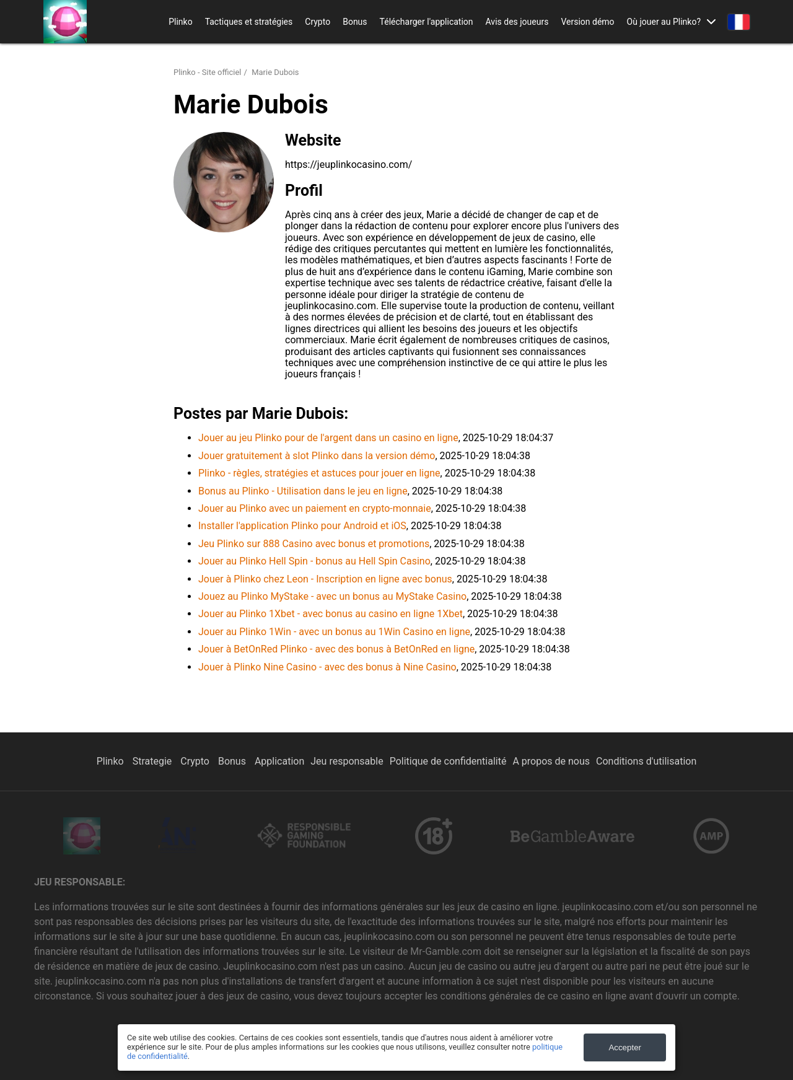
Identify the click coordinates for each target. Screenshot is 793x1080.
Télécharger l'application (426, 22)
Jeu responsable (346, 761)
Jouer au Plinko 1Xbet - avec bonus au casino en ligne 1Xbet (330, 614)
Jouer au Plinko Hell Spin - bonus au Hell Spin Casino (314, 561)
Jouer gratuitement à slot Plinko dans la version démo (316, 456)
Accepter (624, 1047)
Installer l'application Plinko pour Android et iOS (302, 526)
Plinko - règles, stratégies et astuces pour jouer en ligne (319, 473)
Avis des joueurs (517, 22)
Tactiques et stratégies (249, 22)
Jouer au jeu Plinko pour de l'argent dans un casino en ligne (328, 438)
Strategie (154, 761)
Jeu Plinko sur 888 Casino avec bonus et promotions (313, 544)
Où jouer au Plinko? (664, 22)
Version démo (587, 22)
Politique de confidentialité (448, 761)
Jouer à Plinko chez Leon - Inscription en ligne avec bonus (325, 579)
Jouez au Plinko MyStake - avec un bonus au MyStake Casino (332, 596)
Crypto (317, 22)
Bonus (355, 22)
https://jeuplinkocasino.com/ (348, 164)
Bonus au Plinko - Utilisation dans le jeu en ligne (303, 491)
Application (279, 761)
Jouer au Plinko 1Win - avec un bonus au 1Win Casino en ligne (334, 632)
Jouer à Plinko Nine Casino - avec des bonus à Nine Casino (327, 667)
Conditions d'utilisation (646, 761)
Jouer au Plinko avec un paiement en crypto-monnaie (314, 508)
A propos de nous (551, 761)
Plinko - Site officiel (207, 72)
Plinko (180, 22)
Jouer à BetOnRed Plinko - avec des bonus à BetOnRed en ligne (336, 649)
